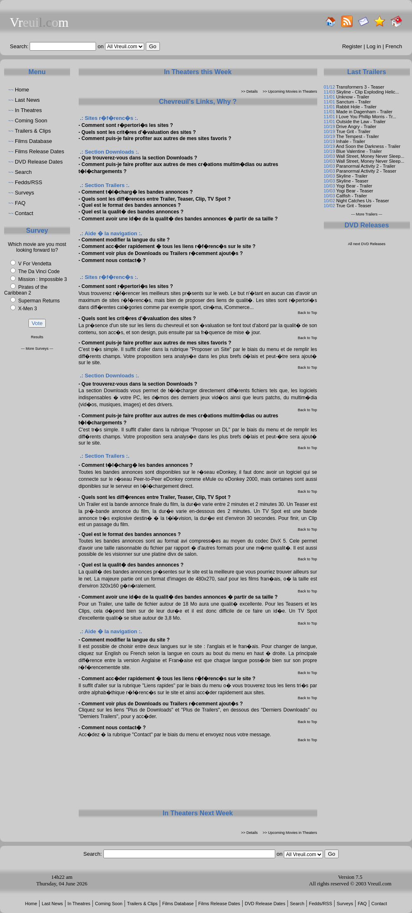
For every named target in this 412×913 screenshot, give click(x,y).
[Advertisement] (198, 775)
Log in (374, 46)
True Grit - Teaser (354, 205)
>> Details (249, 91)
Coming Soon (31, 120)
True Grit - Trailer (353, 131)
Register (352, 46)
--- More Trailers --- (366, 214)
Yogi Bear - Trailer (354, 185)
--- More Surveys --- (37, 348)
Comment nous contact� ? (114, 260)
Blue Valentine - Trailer (359, 151)
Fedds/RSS (28, 182)
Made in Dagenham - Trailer (364, 111)
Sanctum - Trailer (353, 101)
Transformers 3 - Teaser (360, 86)
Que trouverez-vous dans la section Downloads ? (139, 158)
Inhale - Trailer (350, 141)
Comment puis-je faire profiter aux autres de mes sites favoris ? (156, 138)
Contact (24, 213)
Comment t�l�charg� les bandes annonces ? (137, 192)
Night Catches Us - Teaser (362, 200)
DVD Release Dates (39, 162)
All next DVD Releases (366, 244)
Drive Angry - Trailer (356, 126)
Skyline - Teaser (352, 180)
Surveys (24, 193)
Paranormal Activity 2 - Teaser (366, 171)
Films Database (33, 141)
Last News (27, 100)
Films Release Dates (39, 151)
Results (37, 337)
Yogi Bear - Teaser (354, 190)
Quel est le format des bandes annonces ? (131, 205)
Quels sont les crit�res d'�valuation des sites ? (139, 132)
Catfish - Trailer (351, 195)
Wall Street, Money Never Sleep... (370, 156)
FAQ (20, 203)
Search (23, 172)
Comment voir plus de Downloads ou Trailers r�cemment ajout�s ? (162, 253)
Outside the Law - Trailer (361, 121)
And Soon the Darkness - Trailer (368, 146)
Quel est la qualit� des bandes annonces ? (132, 212)
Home (22, 90)
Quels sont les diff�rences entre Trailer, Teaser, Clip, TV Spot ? (156, 199)
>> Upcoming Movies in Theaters (290, 91)
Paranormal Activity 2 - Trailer (366, 166)
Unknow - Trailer (352, 96)
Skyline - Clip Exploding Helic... (367, 91)
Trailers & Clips (33, 131)
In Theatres (28, 110)
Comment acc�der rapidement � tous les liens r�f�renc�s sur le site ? (168, 246)
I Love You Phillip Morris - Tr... (366, 116)
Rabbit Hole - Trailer (356, 106)
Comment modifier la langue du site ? (126, 240)
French (394, 46)
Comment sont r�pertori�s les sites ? (127, 125)
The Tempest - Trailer (357, 136)
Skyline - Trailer (352, 175)
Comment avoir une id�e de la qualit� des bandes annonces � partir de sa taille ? (180, 219)
